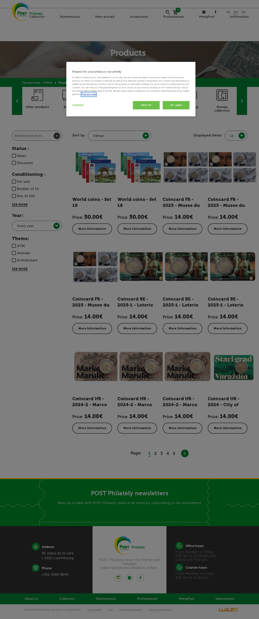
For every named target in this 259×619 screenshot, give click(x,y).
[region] (130, 89)
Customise (77, 104)
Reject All (146, 105)
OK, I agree (176, 105)
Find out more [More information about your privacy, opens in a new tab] (89, 94)
